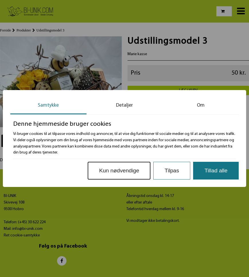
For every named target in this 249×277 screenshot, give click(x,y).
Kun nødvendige (119, 171)
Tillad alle (216, 171)
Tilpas (171, 171)
